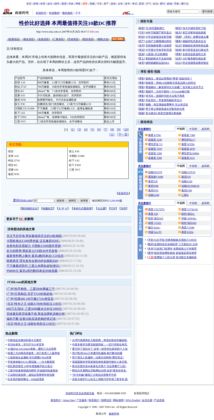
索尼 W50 (13, 174)
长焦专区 (43, 39)
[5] (92, 129)
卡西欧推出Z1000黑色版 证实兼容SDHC (33, 241)
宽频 (92, 3)
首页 (29, 3)
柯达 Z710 (14, 160)
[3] (79, 129)
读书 (127, 3)
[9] (118, 129)
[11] (111, 134)
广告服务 (81, 400)
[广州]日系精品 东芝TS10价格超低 (29, 293)
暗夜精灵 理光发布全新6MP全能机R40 (32, 260)
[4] (86, 129)
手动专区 (73, 39)
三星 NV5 (74, 169)
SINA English (132, 400)
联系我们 (94, 400)
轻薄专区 (14, 39)
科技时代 (41, 13)
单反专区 (28, 39)
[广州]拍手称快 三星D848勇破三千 (31, 288)
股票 (64, 3)
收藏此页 (48, 208)
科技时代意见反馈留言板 (80, 393)
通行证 (185, 3)
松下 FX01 (75, 165)
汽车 (99, 3)
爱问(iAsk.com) (23, 200)
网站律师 (118, 400)
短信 (155, 3)
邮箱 (169, 3)
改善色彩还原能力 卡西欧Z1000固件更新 (34, 246)
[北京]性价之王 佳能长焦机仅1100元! (31, 323)
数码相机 (67, 13)
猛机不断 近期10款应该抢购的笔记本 (31, 318)
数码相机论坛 (29, 208)
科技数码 (54, 13)
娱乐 (50, 3)
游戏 (113, 3)
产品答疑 (159, 400)
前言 (10, 151)
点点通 (101, 208)
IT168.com (93, 31)
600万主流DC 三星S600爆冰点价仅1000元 (34, 308)
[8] (112, 129)
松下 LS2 (74, 160)
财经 (57, 3)
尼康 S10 (13, 169)
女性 (120, 3)
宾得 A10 (13, 156)
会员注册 (147, 400)
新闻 (35, 3)
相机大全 (103, 39)
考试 (134, 3)
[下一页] (123, 134)
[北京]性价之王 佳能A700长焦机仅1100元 (34, 303)
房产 (106, 3)
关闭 (123, 208)
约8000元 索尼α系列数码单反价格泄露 (32, 270)
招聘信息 (106, 400)
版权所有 (114, 413)
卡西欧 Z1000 (76, 156)
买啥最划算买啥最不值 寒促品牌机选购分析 (36, 313)
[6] (99, 129)
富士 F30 (74, 151)
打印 (113, 208)
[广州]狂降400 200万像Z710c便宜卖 (30, 298)
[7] (105, 129)
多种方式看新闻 (82, 208)
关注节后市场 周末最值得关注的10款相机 (34, 236)
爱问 (162, 3)
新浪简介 (56, 400)
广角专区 (58, 39)
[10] (126, 129)
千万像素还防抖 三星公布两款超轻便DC (33, 265)
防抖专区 (88, 39)
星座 (141, 3)
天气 (148, 3)
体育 (42, 3)
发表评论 (123, 193)
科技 (71, 3)
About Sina (69, 400)
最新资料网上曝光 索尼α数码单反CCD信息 (35, 256)
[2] (72, 129)
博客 (78, 3)
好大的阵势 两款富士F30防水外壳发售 (32, 251)
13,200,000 (113, 200)
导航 (176, 3)
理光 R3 (12, 165)
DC (21, 219)
